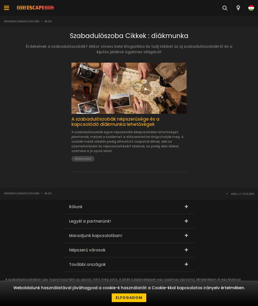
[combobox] (238, 8)
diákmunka (83, 159)
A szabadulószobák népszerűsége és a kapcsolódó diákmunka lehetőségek (115, 121)
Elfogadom (129, 297)
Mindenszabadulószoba (22, 21)
